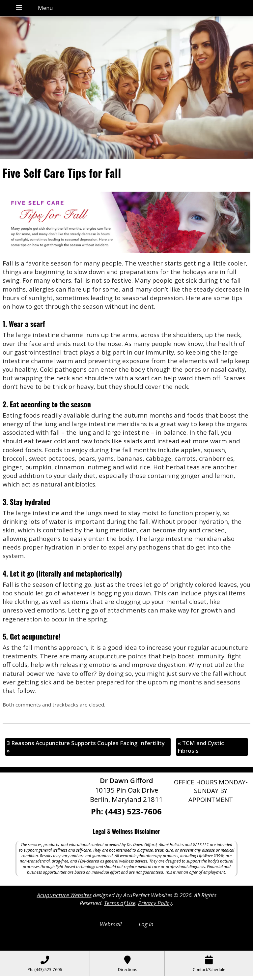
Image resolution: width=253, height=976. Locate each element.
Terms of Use (119, 903)
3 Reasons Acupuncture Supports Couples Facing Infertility (86, 747)
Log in (146, 924)
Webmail (111, 924)
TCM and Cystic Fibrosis (201, 747)
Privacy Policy (155, 903)
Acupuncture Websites (64, 895)
